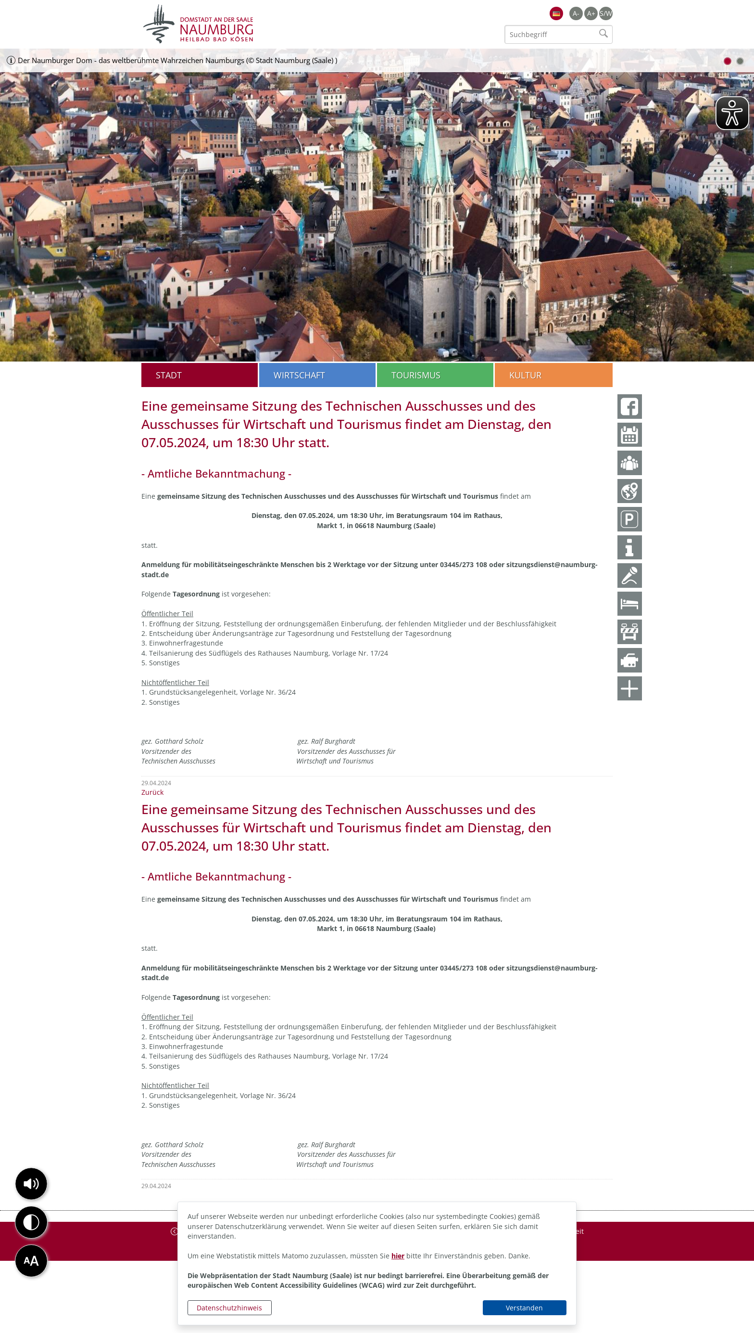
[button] (31, 1184)
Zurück (152, 792)
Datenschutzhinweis (229, 1307)
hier (397, 1255)
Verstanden (524, 1307)
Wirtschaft (299, 375)
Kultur (525, 375)
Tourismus (415, 375)
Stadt (169, 375)
